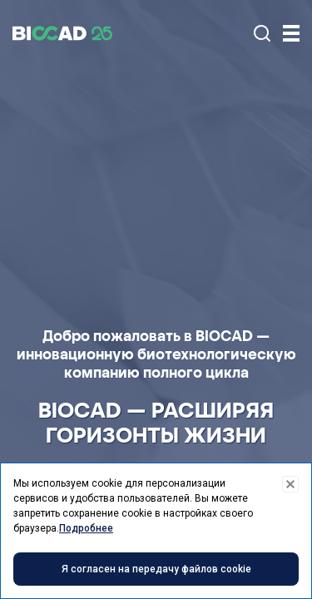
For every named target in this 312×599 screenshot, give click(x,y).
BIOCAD (62, 33)
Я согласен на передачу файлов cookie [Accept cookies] (156, 569)
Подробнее (86, 528)
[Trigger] (291, 33)
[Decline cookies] (290, 484)
